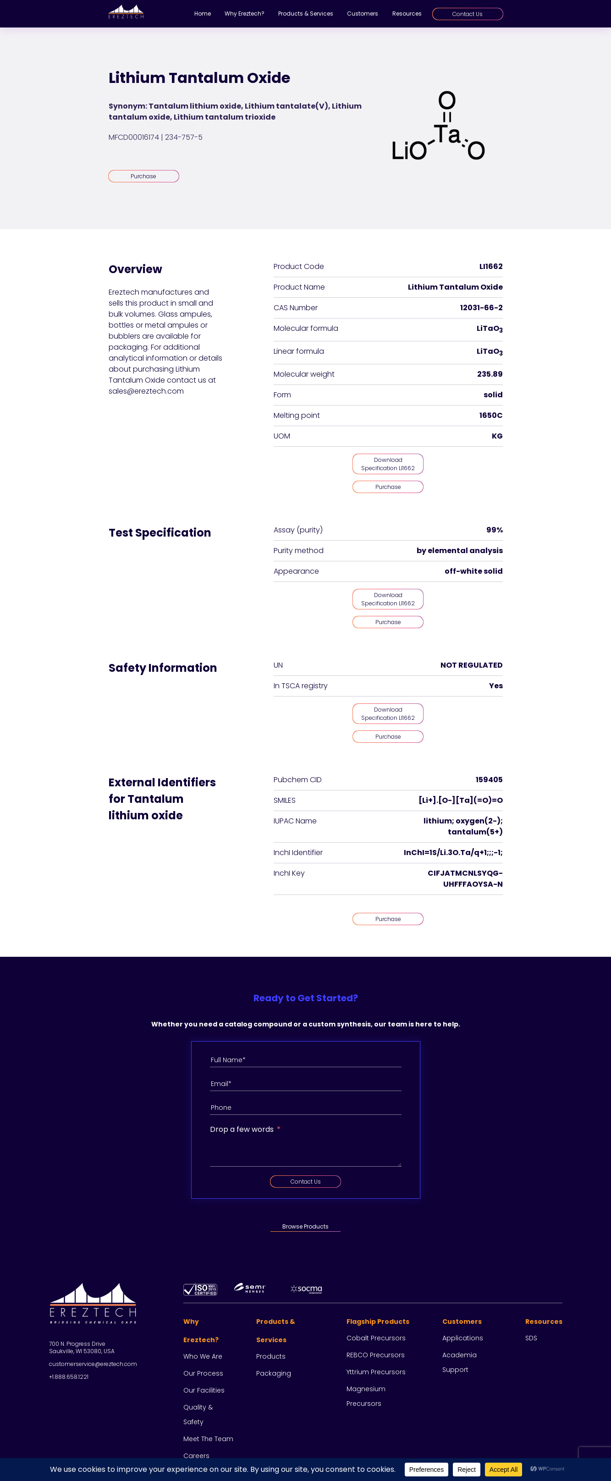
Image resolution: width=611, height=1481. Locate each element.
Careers (196, 1455)
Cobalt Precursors (376, 1338)
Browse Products (305, 1226)
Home (202, 13)
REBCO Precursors (376, 1355)
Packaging (273, 1373)
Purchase (143, 176)
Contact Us (467, 14)
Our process (203, 1373)
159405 (489, 779)
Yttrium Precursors (376, 1372)
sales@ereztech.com (146, 391)
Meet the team (208, 1438)
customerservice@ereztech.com (93, 1364)
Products (271, 1356)
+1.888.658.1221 (68, 1377)
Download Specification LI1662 (388, 464)
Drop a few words (242, 1129)
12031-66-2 (481, 307)
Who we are (202, 1356)
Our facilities (204, 1390)
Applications (462, 1338)
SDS (531, 1338)
